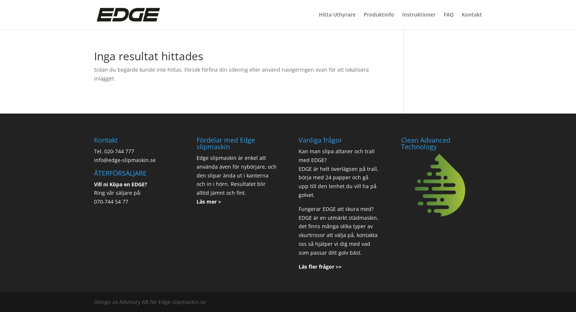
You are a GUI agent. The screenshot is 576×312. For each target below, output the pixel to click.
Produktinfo (379, 15)
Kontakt (472, 15)
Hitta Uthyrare (337, 15)
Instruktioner (419, 15)
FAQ (449, 15)
